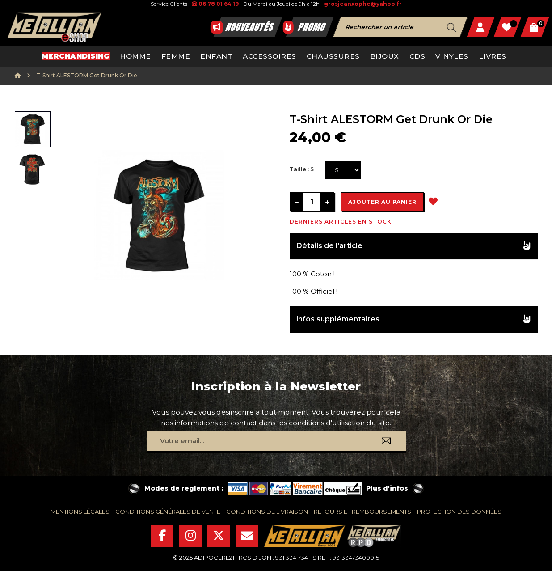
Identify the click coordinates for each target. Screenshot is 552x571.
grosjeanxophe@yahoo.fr (363, 3)
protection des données (459, 511)
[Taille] (343, 170)
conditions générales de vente (167, 511)
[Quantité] (311, 202)
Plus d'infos (387, 488)
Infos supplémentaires (337, 319)
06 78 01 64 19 (215, 3)
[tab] (414, 246)
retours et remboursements (362, 511)
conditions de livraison (267, 511)
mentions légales (80, 511)
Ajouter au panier (382, 202)
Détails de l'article (329, 245)
